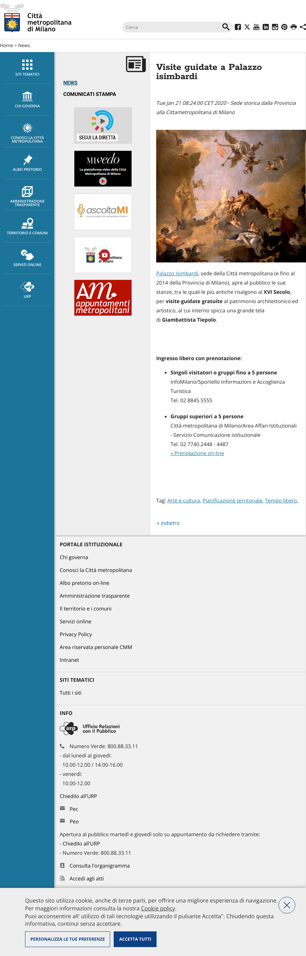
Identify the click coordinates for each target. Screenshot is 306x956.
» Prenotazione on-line (197, 453)
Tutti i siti (71, 693)
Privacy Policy (76, 634)
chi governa (27, 100)
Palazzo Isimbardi (177, 273)
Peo (74, 821)
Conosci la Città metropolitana (27, 133)
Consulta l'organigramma (100, 866)
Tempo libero (281, 500)
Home (6, 45)
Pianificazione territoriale (232, 500)
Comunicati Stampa (89, 94)
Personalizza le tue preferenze (67, 939)
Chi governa (74, 557)
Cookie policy (158, 908)
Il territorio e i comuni (86, 608)
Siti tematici (27, 68)
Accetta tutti (135, 939)
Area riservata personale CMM (96, 647)
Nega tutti (286, 905)
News (24, 45)
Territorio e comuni (27, 227)
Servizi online (27, 258)
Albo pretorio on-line (84, 583)
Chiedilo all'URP (79, 796)
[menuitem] (27, 68)
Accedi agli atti (87, 878)
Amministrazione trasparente (27, 197)
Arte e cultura (183, 500)
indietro (170, 523)
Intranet (69, 660)
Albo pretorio (27, 163)
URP (27, 290)
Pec (74, 809)
